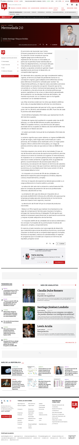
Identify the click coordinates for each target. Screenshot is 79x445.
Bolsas (5, 299)
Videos (30, 427)
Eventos (41, 413)
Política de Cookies (57, 419)
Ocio (40, 420)
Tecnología (15, 366)
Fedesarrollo (41, 12)
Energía (5, 339)
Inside (40, 418)
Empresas (20, 413)
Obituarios (30, 420)
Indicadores (21, 418)
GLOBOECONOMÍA (35, 8)
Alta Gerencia (31, 403)
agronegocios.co (18, 436)
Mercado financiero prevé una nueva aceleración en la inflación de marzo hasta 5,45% (9, 332)
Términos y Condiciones (58, 414)
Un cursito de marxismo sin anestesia (11, 322)
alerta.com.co (4, 439)
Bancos (5, 288)
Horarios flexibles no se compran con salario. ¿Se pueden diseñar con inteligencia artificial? (55, 313)
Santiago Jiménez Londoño (53, 307)
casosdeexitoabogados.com (8, 438)
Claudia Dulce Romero (50, 290)
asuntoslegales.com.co (7, 436)
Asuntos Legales (22, 405)
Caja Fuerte (31, 405)
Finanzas (20, 414)
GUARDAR (53, 44)
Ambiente (40, 366)
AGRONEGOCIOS (44, 8)
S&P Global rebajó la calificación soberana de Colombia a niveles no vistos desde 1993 (10, 314)
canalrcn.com (36, 438)
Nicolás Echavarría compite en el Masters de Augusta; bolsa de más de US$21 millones (44, 384)
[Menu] (9, 8)
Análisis (40, 403)
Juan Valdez (27, 12)
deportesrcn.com (14, 439)
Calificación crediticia (58, 12)
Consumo (20, 409)
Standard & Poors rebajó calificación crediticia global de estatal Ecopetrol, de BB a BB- (10, 343)
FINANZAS (13, 8)
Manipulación (43, 331)
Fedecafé (34, 12)
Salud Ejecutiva (43, 424)
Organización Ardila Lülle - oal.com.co (72, 437)
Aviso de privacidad (57, 412)
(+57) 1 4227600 (5, 411)
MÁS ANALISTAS (69, 342)
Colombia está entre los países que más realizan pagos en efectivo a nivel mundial (71, 384)
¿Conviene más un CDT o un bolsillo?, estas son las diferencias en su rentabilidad (11, 293)
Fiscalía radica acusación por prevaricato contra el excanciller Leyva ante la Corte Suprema (18, 385)
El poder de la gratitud (46, 296)
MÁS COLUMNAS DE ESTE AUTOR (28, 44)
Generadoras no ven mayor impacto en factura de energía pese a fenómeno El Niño (44, 372)
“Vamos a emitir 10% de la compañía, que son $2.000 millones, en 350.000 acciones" (10, 303)
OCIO (29, 8)
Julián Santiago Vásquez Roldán (15, 39)
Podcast (20, 424)
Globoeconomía (43, 414)
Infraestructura (31, 418)
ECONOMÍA (18, 8)
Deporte (40, 379)
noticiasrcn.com (54, 438)
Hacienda (5, 309)
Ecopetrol (48, 12)
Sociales (20, 427)
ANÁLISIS (50, 8)
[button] (23, 256)
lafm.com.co (63, 438)
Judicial (14, 379)
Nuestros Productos (57, 408)
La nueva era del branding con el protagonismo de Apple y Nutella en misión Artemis (18, 372)
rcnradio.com (45, 438)
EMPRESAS (24, 8)
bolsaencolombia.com (57, 436)
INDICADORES (70, 8)
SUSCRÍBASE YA (59, 262)
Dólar (17, 14)
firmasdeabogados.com (44, 436)
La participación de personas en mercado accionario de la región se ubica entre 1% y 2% (71, 372)
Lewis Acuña (44, 326)
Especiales (31, 413)
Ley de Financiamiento (70, 12)
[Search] (67, 4)
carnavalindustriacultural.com (24, 438)
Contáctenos (55, 410)
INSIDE (75, 8)
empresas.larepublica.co (30, 436)
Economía (41, 409)
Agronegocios (21, 403)
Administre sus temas (8, 76)
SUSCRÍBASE (74, 1)
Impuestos (12, 14)
